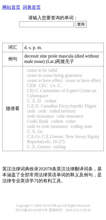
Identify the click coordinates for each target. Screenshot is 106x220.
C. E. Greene (39, 146)
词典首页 (32, 7)
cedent (57, 121)
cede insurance (40, 116)
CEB (31, 85)
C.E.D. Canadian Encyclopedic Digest (61, 105)
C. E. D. (34, 100)
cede (31, 111)
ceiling (59, 146)
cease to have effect (44, 80)
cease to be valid (42, 70)
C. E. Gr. (35, 131)
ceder (71, 121)
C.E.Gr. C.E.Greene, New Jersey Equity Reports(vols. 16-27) (63, 139)
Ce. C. (56, 85)
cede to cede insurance (47, 126)
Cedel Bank (37, 121)
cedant (51, 100)
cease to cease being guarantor (54, 75)
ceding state (81, 126)
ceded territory (62, 111)
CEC (43, 85)
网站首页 (11, 7)
